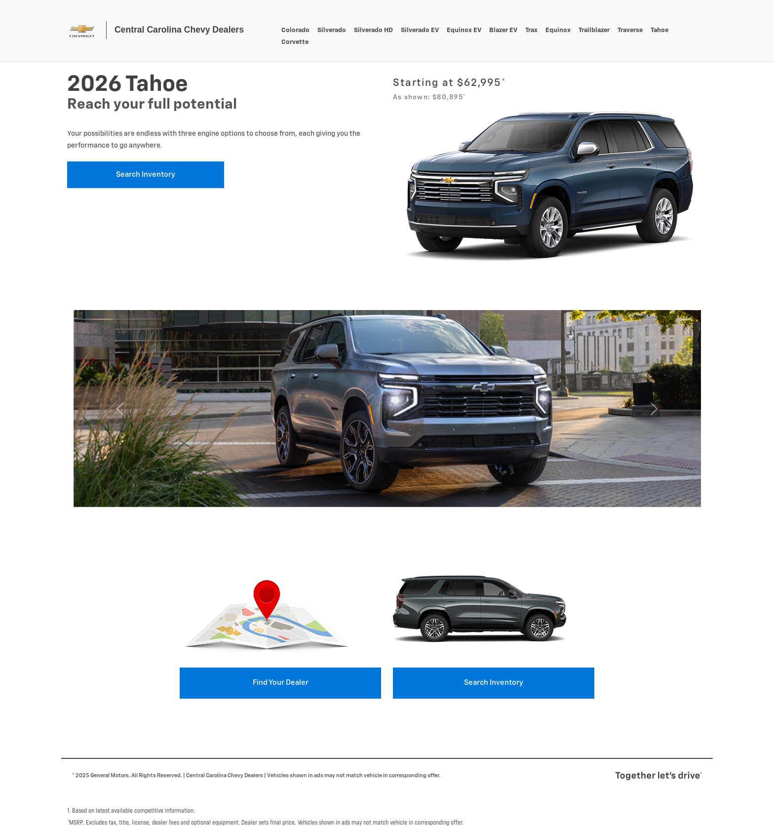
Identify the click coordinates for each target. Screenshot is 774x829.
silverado (331, 30)
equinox (558, 30)
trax (531, 30)
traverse (630, 30)
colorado (295, 30)
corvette (295, 42)
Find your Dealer (281, 682)
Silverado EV (420, 30)
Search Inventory (145, 174)
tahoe (659, 30)
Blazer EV (503, 30)
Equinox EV (464, 30)
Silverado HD (373, 30)
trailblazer (594, 30)
